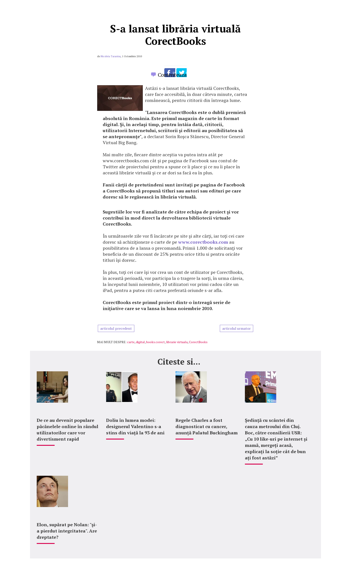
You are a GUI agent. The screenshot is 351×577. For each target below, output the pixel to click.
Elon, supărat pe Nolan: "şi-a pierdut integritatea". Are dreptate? (67, 531)
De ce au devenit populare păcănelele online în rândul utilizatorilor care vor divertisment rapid (67, 429)
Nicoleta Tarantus (111, 56)
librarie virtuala (177, 342)
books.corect (155, 342)
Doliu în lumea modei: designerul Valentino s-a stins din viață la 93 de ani (135, 426)
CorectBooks (198, 342)
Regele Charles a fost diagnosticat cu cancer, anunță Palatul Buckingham (207, 426)
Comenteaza (172, 74)
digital (140, 342)
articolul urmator (236, 328)
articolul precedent (116, 328)
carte (131, 342)
